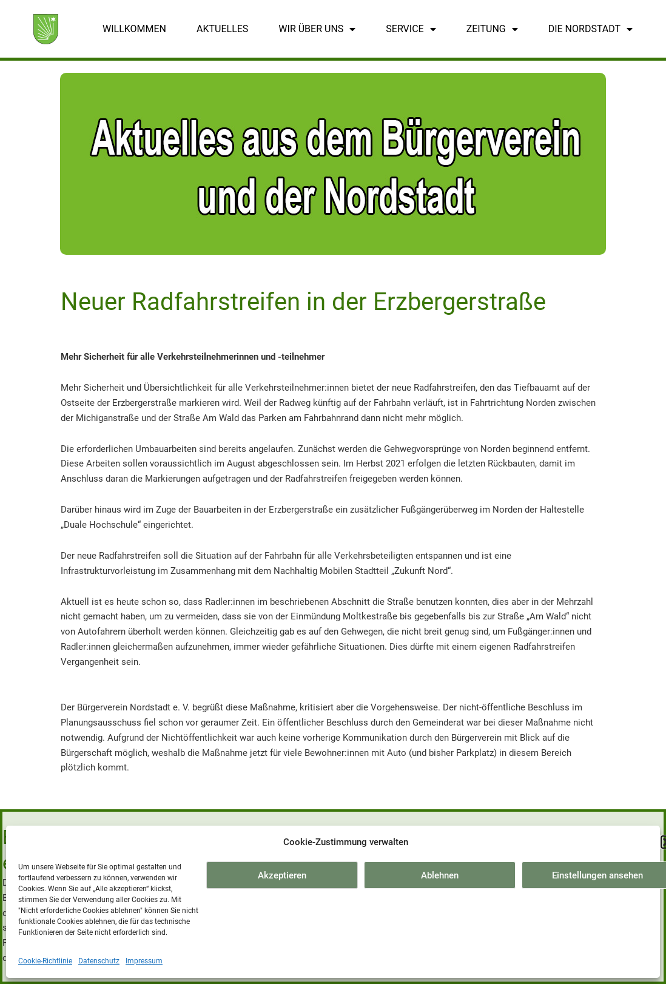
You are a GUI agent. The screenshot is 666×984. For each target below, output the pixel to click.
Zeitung (492, 29)
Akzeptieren (282, 875)
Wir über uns (316, 29)
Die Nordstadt (590, 29)
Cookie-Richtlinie (45, 961)
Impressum (144, 961)
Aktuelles (222, 29)
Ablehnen (440, 875)
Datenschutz (98, 961)
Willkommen (134, 29)
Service (411, 29)
